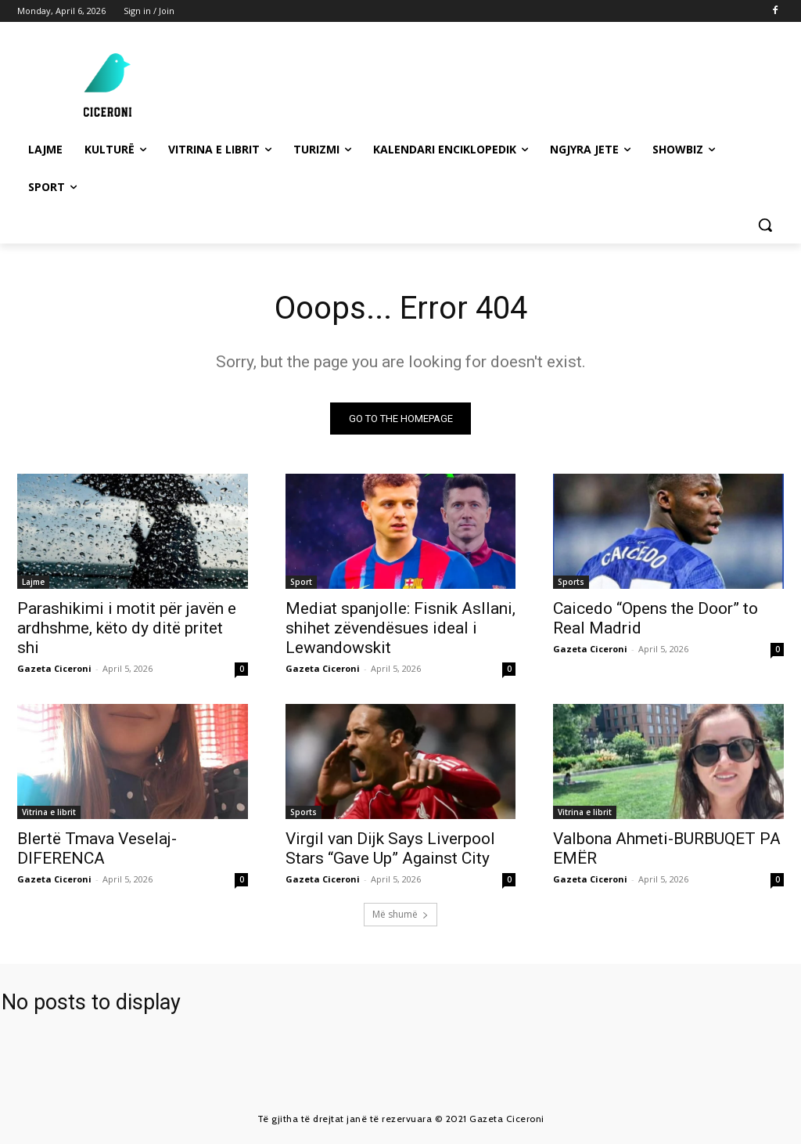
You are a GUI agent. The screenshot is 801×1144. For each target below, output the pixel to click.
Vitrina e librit (49, 812)
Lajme (33, 582)
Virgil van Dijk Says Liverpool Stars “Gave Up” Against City (390, 849)
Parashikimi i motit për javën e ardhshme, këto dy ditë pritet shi (126, 629)
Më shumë (400, 914)
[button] (765, 225)
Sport (301, 582)
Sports (571, 582)
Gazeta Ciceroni (54, 669)
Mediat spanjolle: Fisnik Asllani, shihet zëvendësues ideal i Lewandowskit (400, 629)
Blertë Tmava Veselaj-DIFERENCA (97, 849)
